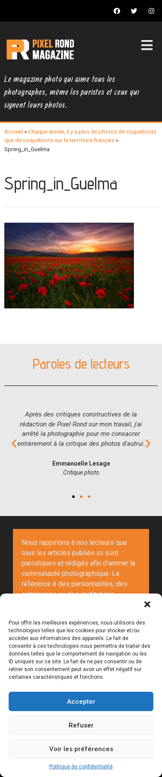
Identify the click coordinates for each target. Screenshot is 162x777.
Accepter (81, 702)
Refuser (81, 725)
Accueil (13, 131)
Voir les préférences (81, 749)
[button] (148, 605)
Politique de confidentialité (81, 767)
